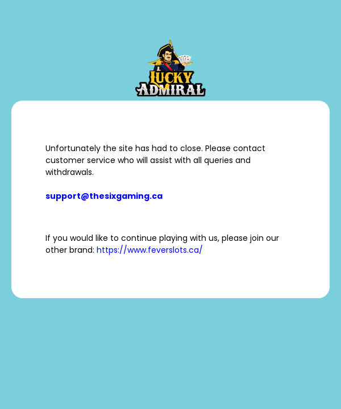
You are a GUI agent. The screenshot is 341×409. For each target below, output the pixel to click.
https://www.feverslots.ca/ (150, 250)
